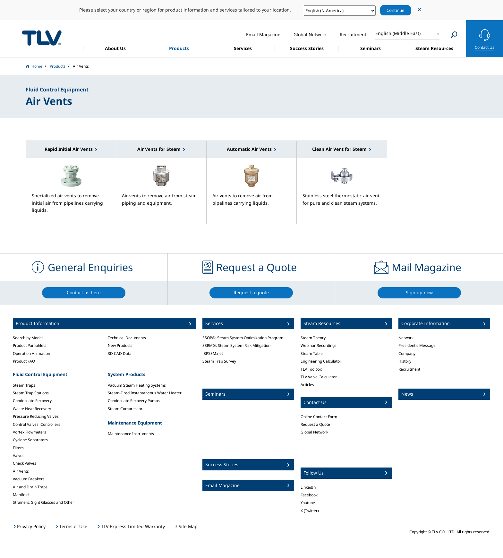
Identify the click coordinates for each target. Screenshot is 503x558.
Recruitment (409, 369)
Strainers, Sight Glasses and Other (43, 502)
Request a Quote (315, 424)
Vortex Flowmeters (29, 432)
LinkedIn (308, 487)
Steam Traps (24, 385)
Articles (307, 384)
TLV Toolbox (311, 369)
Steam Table (312, 353)
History (404, 361)
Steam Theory (313, 337)
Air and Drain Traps (30, 487)
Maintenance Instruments (131, 433)
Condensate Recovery (32, 400)
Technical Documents (127, 337)
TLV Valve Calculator (319, 377)
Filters (18, 448)
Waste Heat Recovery (32, 408)
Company (406, 353)
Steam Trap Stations (31, 393)
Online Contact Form (319, 416)
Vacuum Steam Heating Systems (137, 385)
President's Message (417, 345)
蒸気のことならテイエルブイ (42, 37)
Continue (396, 10)
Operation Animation (31, 353)
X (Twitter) (310, 510)
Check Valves (24, 463)
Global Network (314, 432)
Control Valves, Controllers (36, 424)
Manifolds (21, 494)
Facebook (309, 495)
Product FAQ (24, 361)
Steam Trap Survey (219, 361)
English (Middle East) (398, 33)
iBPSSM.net (212, 353)
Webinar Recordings (319, 345)
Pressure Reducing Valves (36, 416)
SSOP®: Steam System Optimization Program (242, 337)
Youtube (308, 502)
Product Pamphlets (30, 345)
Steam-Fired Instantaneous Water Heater (145, 393)
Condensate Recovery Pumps (134, 400)
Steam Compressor (125, 408)
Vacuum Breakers (29, 479)
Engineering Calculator (321, 361)
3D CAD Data (120, 353)
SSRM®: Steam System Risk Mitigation (236, 345)
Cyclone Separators (30, 439)
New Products (120, 345)
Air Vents (21, 471)
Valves (18, 455)
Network (405, 337)
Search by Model (28, 337)
